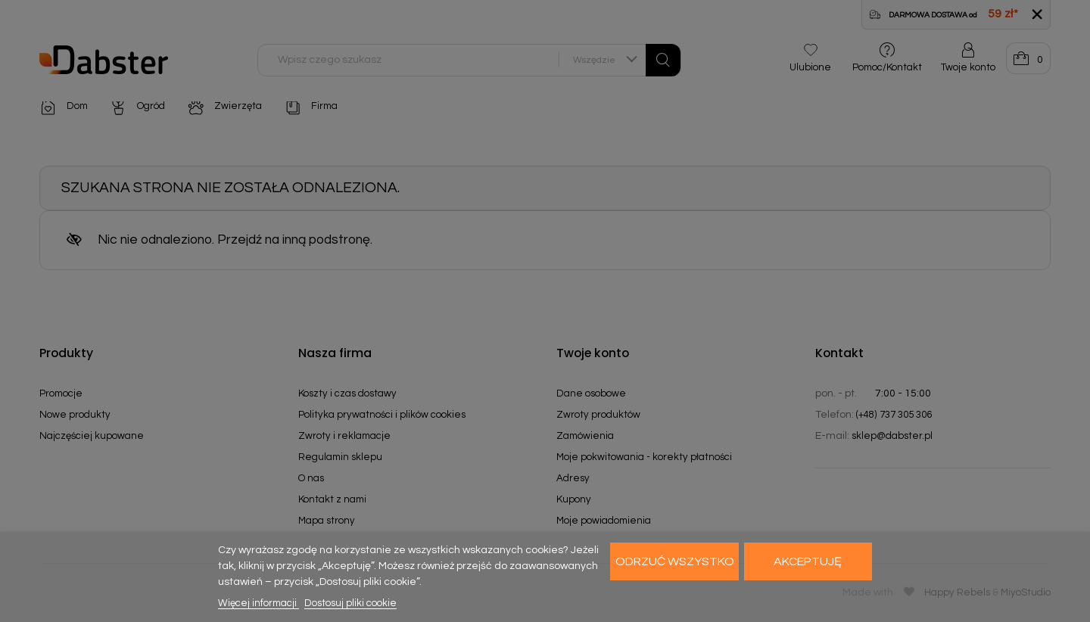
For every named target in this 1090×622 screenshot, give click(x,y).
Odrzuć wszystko (674, 561)
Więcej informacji (258, 603)
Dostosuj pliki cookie (350, 603)
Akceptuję (808, 561)
